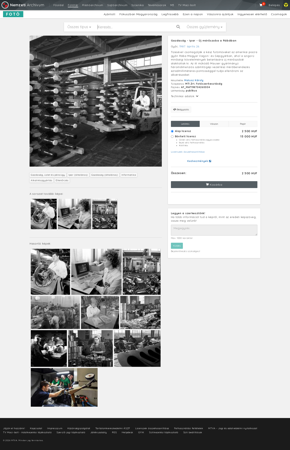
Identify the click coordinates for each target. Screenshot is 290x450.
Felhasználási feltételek (188, 428)
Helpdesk (127, 432)
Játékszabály (98, 432)
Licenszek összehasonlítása (188, 151)
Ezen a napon (193, 14)
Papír (243, 123)
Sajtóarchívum (117, 5)
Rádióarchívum (92, 5)
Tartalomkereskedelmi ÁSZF (112, 428)
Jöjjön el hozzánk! (14, 428)
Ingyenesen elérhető (252, 14)
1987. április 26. (189, 46)
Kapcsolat (36, 428)
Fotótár (73, 5)
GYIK (141, 432)
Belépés (274, 5)
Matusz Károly (194, 80)
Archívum (22, 5)
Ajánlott (109, 14)
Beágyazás (181, 109)
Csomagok (279, 14)
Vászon (214, 123)
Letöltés (185, 123)
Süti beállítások (192, 432)
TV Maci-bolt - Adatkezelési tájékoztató (27, 432)
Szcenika (137, 5)
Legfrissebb (170, 14)
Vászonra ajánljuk (220, 14)
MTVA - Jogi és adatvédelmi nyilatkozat (232, 428)
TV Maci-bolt (187, 5)
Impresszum (54, 428)
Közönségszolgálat (78, 428)
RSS (114, 432)
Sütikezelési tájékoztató (163, 432)
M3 (172, 5)
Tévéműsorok (157, 5)
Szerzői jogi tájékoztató (71, 432)
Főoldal (58, 5)
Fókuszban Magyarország (138, 14)
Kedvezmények (199, 161)
